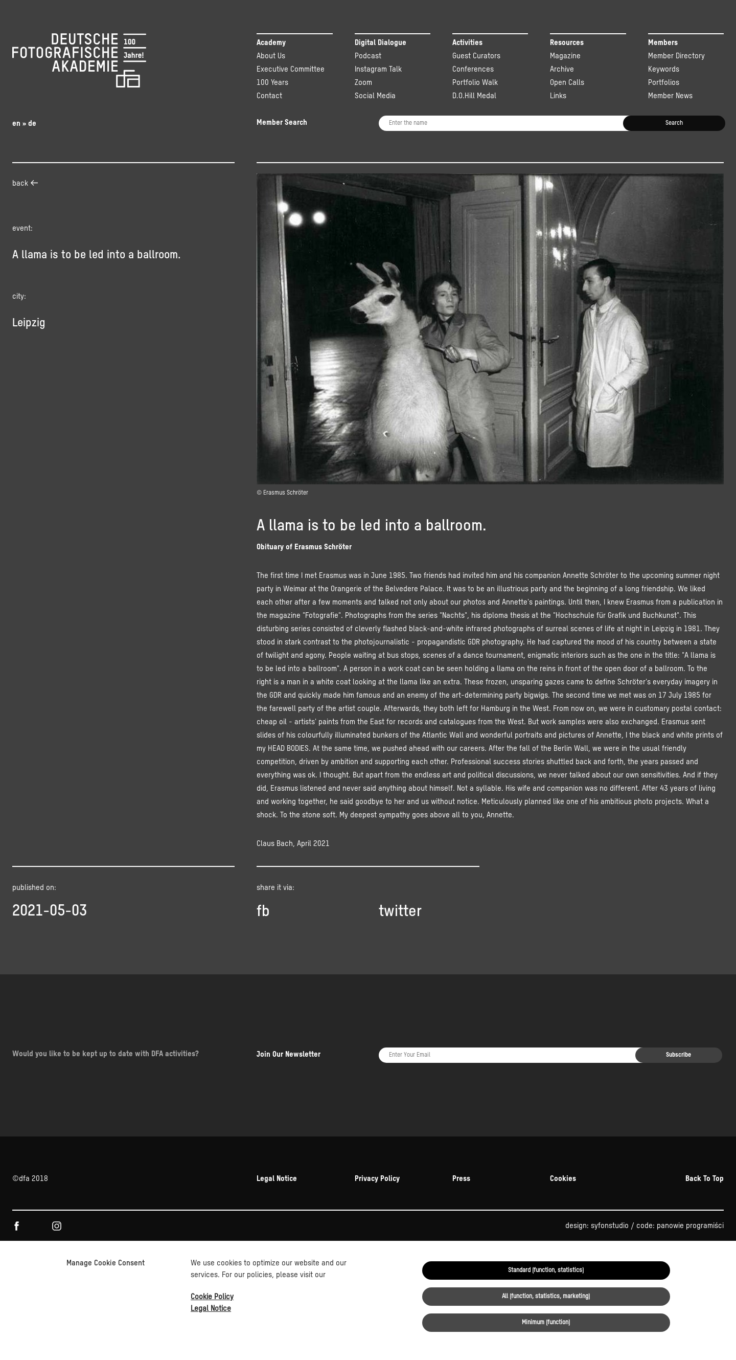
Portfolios (663, 82)
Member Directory (676, 56)
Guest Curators (476, 56)
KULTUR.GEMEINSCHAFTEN (98, 1210)
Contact (269, 96)
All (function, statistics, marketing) (546, 1297)
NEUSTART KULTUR (615, 1210)
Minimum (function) (546, 1323)
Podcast (368, 56)
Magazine (565, 56)
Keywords (663, 69)
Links (558, 96)
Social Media (375, 96)
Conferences (473, 69)
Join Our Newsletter (288, 1025)
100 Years (272, 82)
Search (674, 123)
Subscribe (678, 1025)
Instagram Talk (378, 69)
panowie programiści (690, 1166)
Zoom (363, 82)
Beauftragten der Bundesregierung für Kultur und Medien (490, 1210)
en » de (24, 123)
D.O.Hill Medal (474, 96)
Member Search (282, 122)
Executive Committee (291, 69)
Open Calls (567, 82)
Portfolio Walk (475, 82)
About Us (271, 56)
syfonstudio (610, 1166)
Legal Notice (211, 1308)
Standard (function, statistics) (546, 1270)
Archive (562, 69)
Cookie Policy (212, 1297)
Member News (670, 96)
